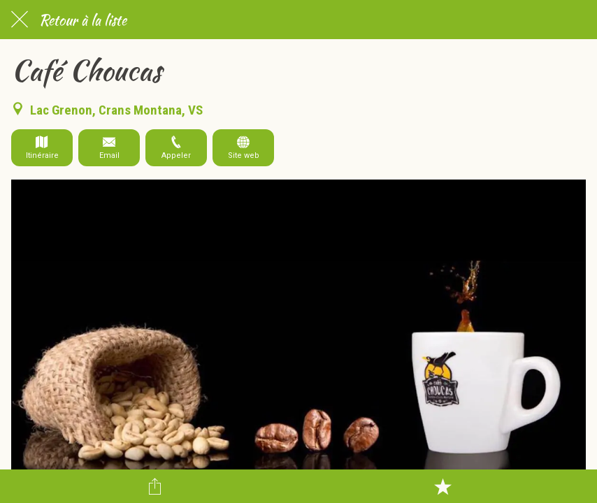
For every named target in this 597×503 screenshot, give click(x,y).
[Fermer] (19, 19)
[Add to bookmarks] (442, 486)
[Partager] (155, 486)
